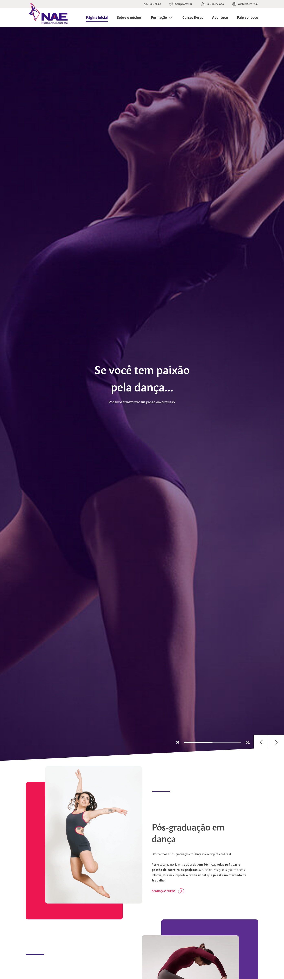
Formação (159, 18)
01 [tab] (177, 742)
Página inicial (97, 18)
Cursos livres (192, 18)
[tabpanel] (142, 394)
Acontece (220, 18)
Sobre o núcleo (129, 18)
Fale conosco (247, 18)
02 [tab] (247, 742)
